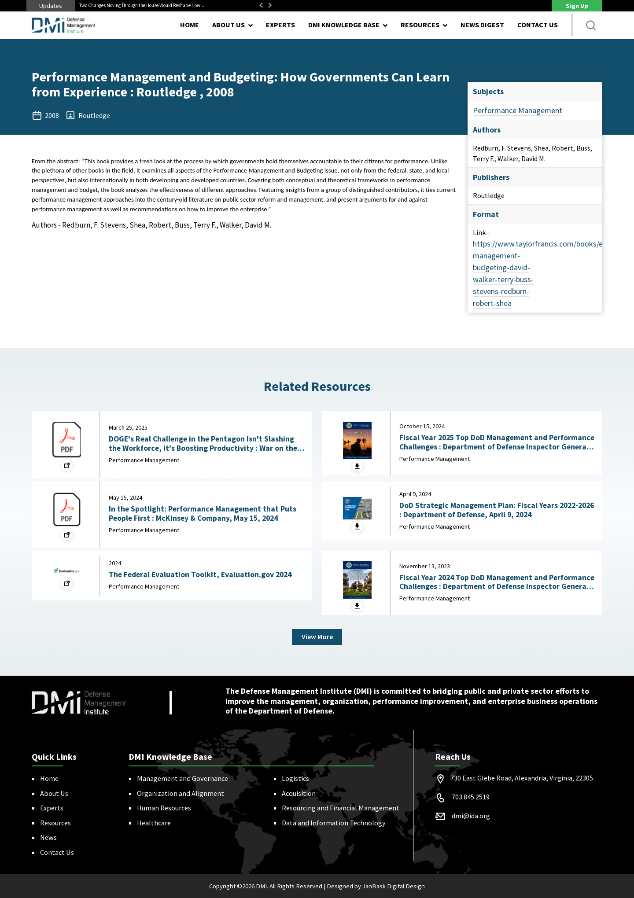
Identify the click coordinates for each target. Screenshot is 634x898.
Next (269, 5)
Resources (55, 822)
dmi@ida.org (471, 815)
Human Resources (164, 807)
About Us (54, 793)
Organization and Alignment (180, 793)
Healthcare (154, 822)
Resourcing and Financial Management (340, 807)
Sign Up (577, 6)
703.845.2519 (471, 796)
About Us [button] (228, 24)
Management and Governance (182, 778)
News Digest (482, 24)
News (48, 837)
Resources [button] (420, 24)
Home (189, 24)
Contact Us (537, 24)
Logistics (295, 778)
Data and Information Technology (334, 822)
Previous (261, 5)
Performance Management (517, 110)
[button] (591, 25)
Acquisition (299, 793)
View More (317, 637)
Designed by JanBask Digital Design (376, 886)
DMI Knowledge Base (344, 24)
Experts (280, 24)
